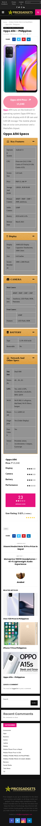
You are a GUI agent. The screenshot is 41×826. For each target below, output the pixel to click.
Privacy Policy (14, 3)
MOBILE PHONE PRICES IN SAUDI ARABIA (16, 759)
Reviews (6, 762)
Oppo (5, 109)
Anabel (7, 34)
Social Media (7, 765)
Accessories (7, 730)
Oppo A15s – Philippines (14, 677)
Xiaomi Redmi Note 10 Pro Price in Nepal (20, 547)
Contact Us (21, 3)
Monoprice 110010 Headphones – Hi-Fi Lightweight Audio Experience (20, 562)
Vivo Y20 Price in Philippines (16, 619)
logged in (15, 688)
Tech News (6, 768)
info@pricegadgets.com (24, 814)
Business (6, 737)
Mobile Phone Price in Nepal (12, 749)
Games (5, 740)
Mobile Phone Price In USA (12, 753)
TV (4, 772)
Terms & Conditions (4, 3)
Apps (5, 733)
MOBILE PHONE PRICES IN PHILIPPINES (13, 28)
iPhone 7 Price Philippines (14, 648)
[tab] (20, 141)
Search (5, 699)
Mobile (5, 746)
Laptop (5, 743)
